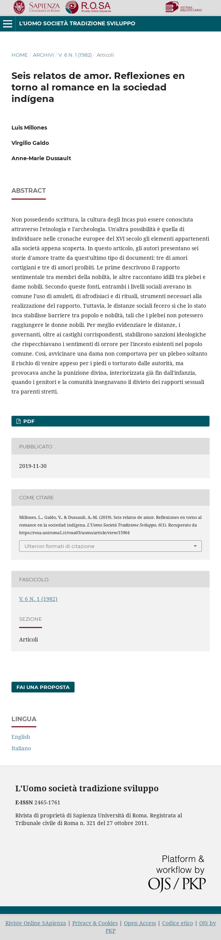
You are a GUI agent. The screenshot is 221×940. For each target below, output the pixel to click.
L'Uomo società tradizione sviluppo (77, 23)
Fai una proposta (43, 687)
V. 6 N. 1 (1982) (75, 55)
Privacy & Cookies (95, 923)
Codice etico (177, 923)
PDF (28, 421)
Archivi (43, 55)
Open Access (140, 923)
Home (19, 55)
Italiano (21, 748)
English (20, 736)
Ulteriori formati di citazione (59, 546)
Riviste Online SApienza (35, 923)
